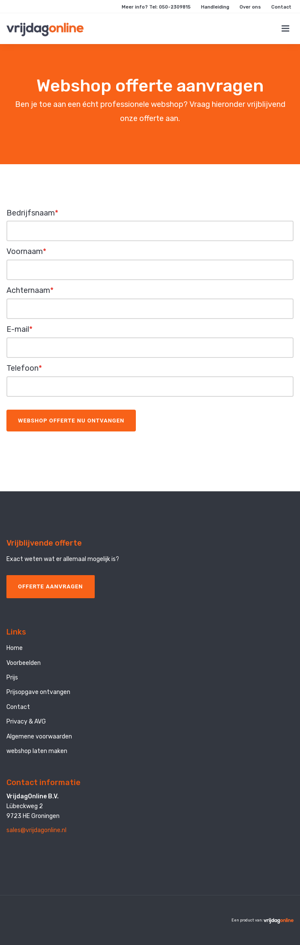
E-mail (19, 329)
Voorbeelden (23, 663)
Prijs (12, 677)
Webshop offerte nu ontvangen (71, 420)
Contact (281, 7)
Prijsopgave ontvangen (38, 692)
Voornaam (26, 251)
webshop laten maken (36, 751)
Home (14, 648)
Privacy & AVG (26, 721)
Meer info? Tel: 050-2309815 (156, 7)
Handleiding (215, 7)
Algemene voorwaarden (39, 736)
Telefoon (24, 368)
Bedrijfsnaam (32, 213)
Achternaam (30, 290)
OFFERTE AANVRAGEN (50, 586)
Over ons (250, 7)
